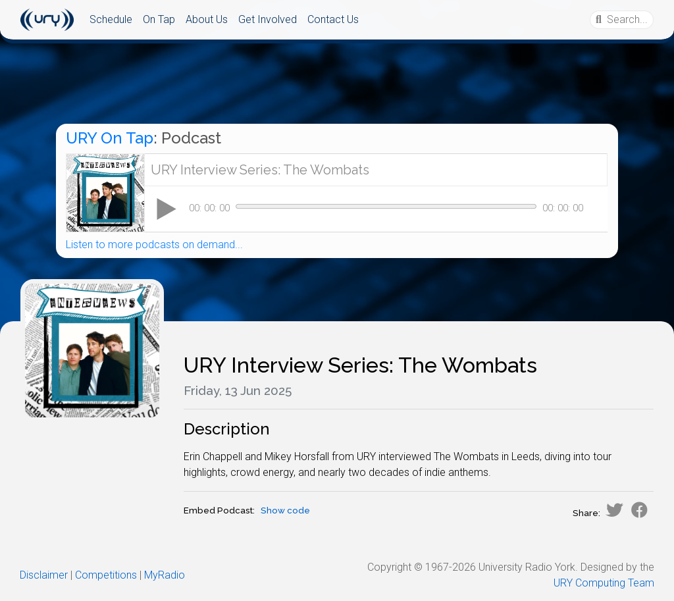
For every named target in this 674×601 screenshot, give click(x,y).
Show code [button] (285, 510)
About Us (207, 19)
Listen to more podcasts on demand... (154, 244)
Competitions (106, 575)
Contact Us (333, 19)
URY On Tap (109, 137)
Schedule (111, 19)
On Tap (159, 19)
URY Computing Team (604, 583)
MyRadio (164, 575)
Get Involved (267, 19)
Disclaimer (44, 575)
